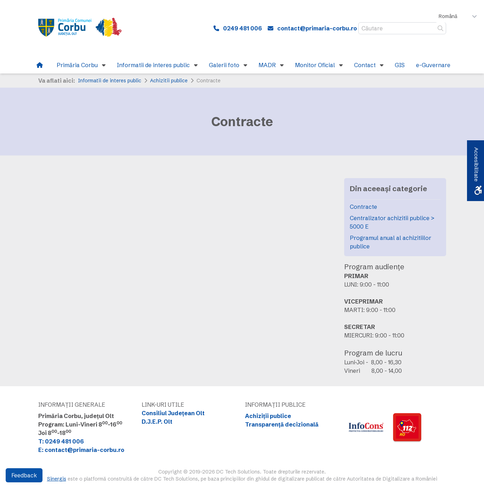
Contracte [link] (363, 206)
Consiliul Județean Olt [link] (173, 413)
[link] (84, 28)
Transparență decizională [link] (282, 424)
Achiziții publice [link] (268, 415)
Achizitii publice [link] (169, 80)
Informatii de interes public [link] (109, 80)
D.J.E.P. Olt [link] (157, 421)
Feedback (24, 475)
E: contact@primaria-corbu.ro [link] (81, 449)
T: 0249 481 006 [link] (61, 441)
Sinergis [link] (56, 479)
